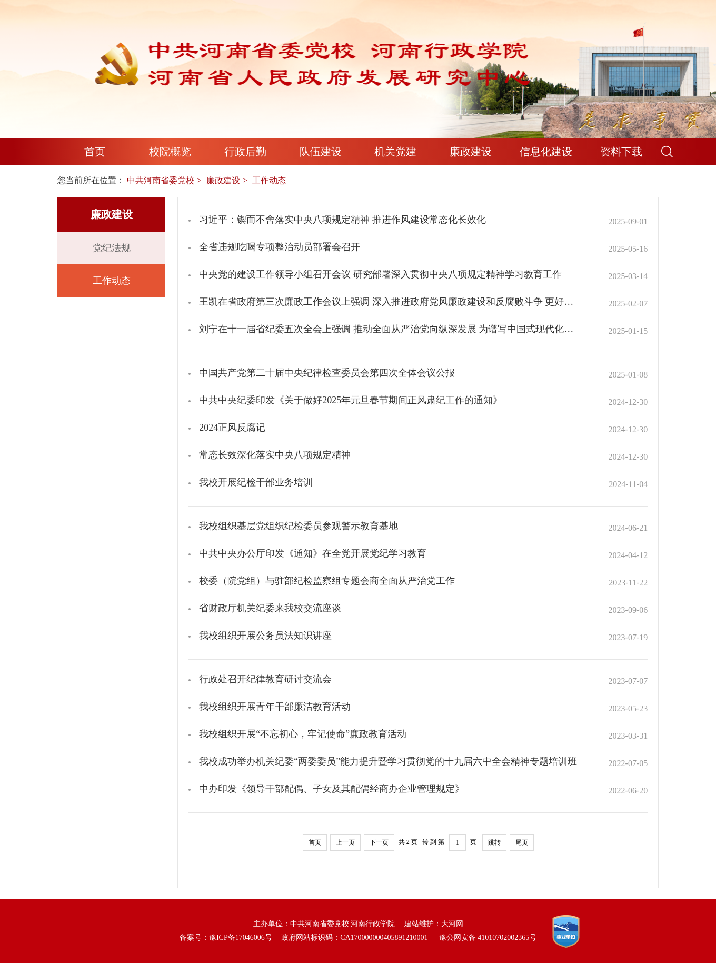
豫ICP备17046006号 (240, 937)
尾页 (521, 842)
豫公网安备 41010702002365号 (488, 937)
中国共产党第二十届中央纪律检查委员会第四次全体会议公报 (327, 373)
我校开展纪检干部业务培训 (256, 482)
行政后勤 (245, 151)
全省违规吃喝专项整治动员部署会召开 (279, 247)
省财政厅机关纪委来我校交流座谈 (270, 608)
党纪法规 (112, 248)
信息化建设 (546, 151)
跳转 (494, 842)
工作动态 (112, 280)
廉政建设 (471, 151)
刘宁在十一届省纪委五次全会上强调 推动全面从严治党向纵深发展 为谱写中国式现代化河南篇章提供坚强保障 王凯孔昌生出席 (389, 329)
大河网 (452, 924)
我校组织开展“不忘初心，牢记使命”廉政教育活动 (302, 734)
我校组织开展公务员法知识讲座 (265, 635)
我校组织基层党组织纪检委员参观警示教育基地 (298, 526)
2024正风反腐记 (232, 427)
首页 (94, 151)
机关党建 (395, 151)
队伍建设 (321, 151)
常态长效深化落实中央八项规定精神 (275, 455)
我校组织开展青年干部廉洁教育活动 (275, 706)
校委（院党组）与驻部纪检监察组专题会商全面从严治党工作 (327, 580)
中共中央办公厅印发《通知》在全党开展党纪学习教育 (312, 553)
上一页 (345, 842)
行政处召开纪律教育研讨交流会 (265, 679)
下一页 (379, 842)
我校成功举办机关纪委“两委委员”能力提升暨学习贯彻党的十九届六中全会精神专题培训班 (388, 761)
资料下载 (621, 151)
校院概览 (170, 151)
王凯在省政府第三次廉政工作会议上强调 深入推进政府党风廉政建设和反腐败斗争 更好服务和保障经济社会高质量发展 (389, 301)
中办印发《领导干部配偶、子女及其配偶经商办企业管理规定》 (331, 788)
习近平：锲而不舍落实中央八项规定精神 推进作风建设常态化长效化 (342, 219)
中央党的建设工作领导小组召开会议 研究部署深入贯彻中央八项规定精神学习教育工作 (380, 274)
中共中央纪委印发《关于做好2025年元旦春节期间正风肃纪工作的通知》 (350, 400)
